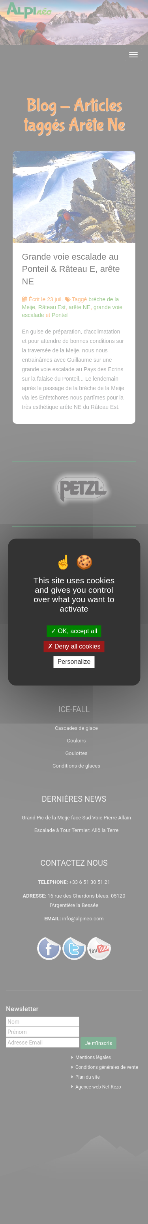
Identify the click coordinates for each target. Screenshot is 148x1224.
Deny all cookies (74, 646)
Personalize (74, 662)
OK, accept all (74, 631)
